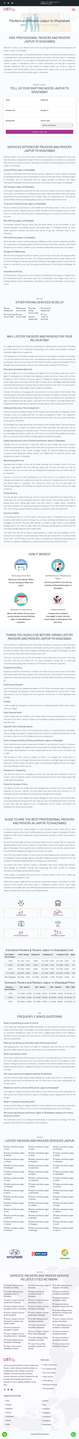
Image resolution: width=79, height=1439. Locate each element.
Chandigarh (46, 1421)
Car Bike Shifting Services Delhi (33, 310)
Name (8, 100)
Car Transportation (48, 1369)
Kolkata (7, 1420)
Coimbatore (46, 1417)
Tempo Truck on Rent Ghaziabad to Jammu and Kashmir (37, 1346)
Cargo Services (47, 1377)
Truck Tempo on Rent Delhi (44, 316)
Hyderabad (9, 1416)
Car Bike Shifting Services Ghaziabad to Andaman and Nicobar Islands (62, 1312)
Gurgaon (8, 1405)
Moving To (44, 110)
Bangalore (8, 1408)
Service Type (45, 120)
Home (23, 25)
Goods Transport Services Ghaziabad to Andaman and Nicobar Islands (14, 1321)
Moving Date (10, 120)
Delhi (6, 1401)
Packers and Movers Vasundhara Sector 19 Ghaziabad (36, 1294)
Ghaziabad (45, 1413)
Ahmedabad (46, 1424)
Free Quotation (47, 1388)
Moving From (10, 110)
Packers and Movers (49, 1365)
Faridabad (45, 1409)
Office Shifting (47, 1380)
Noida (7, 1424)
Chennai (7, 1412)
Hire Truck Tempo (48, 1373)
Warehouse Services (49, 1384)
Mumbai (44, 1401)
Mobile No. (44, 100)
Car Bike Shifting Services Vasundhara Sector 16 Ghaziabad (13, 1294)
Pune (43, 1405)
